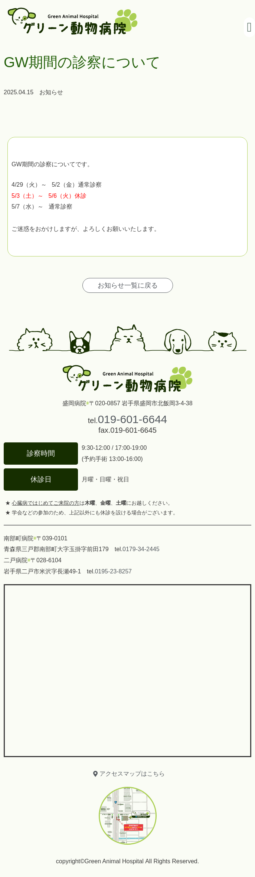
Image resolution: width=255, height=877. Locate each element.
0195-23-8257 (113, 571)
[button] (249, 27)
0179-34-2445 (141, 549)
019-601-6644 (132, 419)
